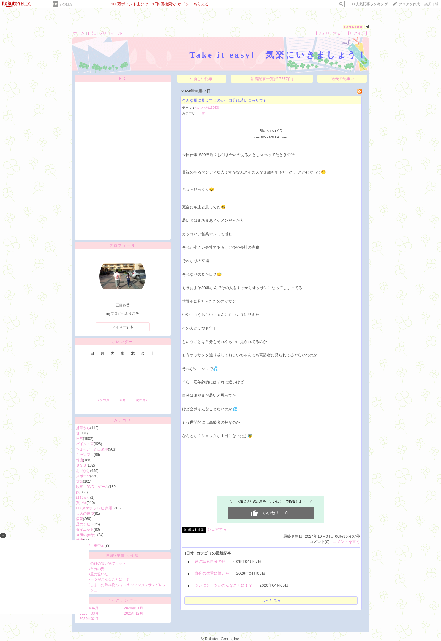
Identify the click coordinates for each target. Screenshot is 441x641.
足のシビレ (85, 524)
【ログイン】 (357, 33)
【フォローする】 (329, 33)
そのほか (66, 4)
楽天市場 (431, 4)
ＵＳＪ (81, 465)
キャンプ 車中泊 (90, 546)
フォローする (122, 327)
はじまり (83, 497)
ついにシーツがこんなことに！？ (102, 579)
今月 (122, 400)
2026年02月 (89, 619)
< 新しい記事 (201, 78)
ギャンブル (85, 455)
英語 (79, 481)
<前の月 (103, 400)
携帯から (83, 428)
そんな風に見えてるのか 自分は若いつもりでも (224, 100)
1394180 (353, 27)
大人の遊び (85, 513)
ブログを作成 (409, 4)
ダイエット (85, 529)
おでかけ (83, 471)
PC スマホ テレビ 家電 (94, 508)
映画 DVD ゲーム (92, 487)
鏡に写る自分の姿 (90, 569)
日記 (92, 33)
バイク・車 (85, 444)
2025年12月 (133, 613)
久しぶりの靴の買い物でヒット (101, 563)
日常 (79, 439)
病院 (79, 519)
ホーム (79, 33)
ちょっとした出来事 (92, 449)
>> (370, 4)
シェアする (217, 529)
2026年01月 (133, 608)
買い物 (81, 503)
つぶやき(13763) (207, 107)
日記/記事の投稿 (122, 556)
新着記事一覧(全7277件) (272, 78)
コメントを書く (346, 541)
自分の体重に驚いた (92, 574)
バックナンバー (122, 600)
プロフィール (110, 33)
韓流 (79, 460)
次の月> (141, 400)
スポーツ (83, 476)
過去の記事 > (342, 78)
